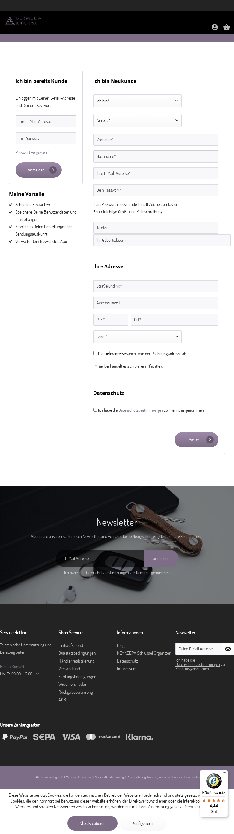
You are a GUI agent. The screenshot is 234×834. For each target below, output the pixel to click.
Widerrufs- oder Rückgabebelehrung (75, 688)
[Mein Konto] (214, 29)
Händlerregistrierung (76, 661)
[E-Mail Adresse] (100, 558)
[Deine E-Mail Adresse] (199, 649)
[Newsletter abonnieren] (228, 649)
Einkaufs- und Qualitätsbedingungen (77, 649)
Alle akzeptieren (92, 823)
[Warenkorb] (226, 29)
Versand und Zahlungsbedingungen (77, 672)
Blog (121, 645)
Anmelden (42, 170)
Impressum (127, 668)
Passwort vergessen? (32, 152)
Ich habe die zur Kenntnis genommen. (151, 410)
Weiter (201, 439)
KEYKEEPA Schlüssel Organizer (144, 653)
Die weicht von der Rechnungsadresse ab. (142, 353)
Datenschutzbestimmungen (141, 410)
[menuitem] (214, 28)
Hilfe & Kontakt (12, 666)
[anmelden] (161, 558)
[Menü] (224, 773)
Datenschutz (127, 661)
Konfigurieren (143, 823)
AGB (62, 700)
